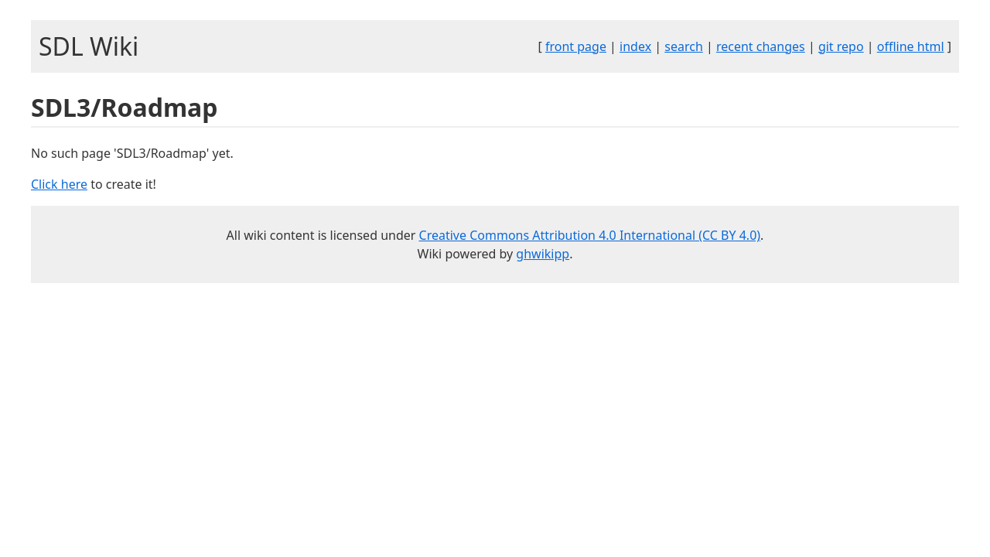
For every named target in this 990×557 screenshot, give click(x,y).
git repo (841, 46)
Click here (59, 184)
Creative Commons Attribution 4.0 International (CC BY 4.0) (590, 235)
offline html (910, 46)
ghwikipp (542, 253)
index (635, 46)
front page (575, 46)
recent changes (760, 46)
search (683, 46)
